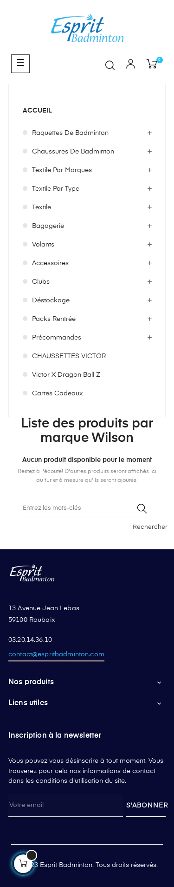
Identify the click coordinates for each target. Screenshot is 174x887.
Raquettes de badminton (70, 133)
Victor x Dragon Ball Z (66, 375)
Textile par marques (62, 170)
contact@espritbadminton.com (56, 654)
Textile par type (55, 189)
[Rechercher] (87, 509)
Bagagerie (48, 226)
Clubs (41, 282)
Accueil (37, 110)
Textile (41, 207)
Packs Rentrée (54, 319)
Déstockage (51, 300)
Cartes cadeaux (57, 393)
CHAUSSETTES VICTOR (69, 356)
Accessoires (50, 263)
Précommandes (56, 337)
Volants (43, 244)
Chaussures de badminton (73, 151)
